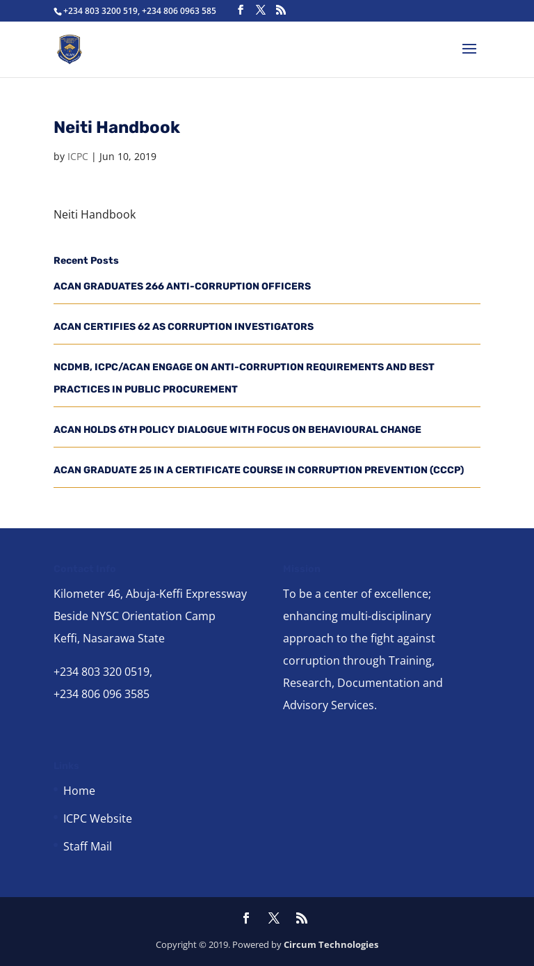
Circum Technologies (331, 944)
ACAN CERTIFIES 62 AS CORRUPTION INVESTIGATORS (184, 327)
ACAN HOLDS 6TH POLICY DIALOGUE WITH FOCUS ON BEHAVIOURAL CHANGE (237, 430)
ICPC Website (97, 818)
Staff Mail (87, 846)
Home (79, 790)
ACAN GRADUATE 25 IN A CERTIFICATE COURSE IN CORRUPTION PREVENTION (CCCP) (259, 470)
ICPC (77, 156)
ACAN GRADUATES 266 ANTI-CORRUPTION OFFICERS (182, 286)
